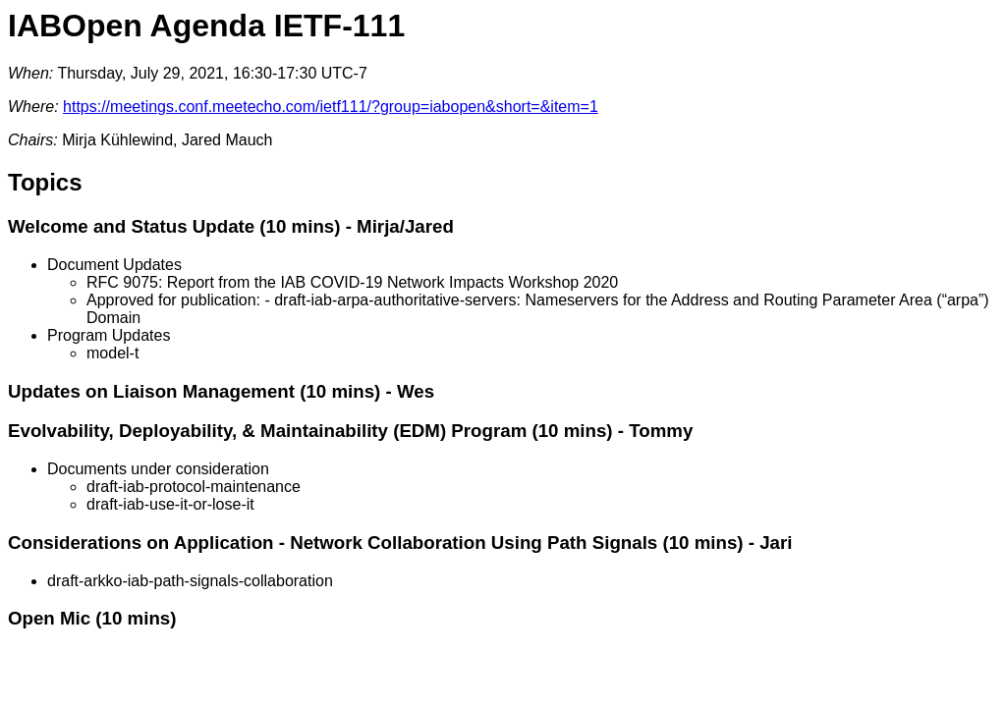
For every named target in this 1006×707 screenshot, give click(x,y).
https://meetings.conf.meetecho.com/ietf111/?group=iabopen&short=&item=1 (330, 106)
